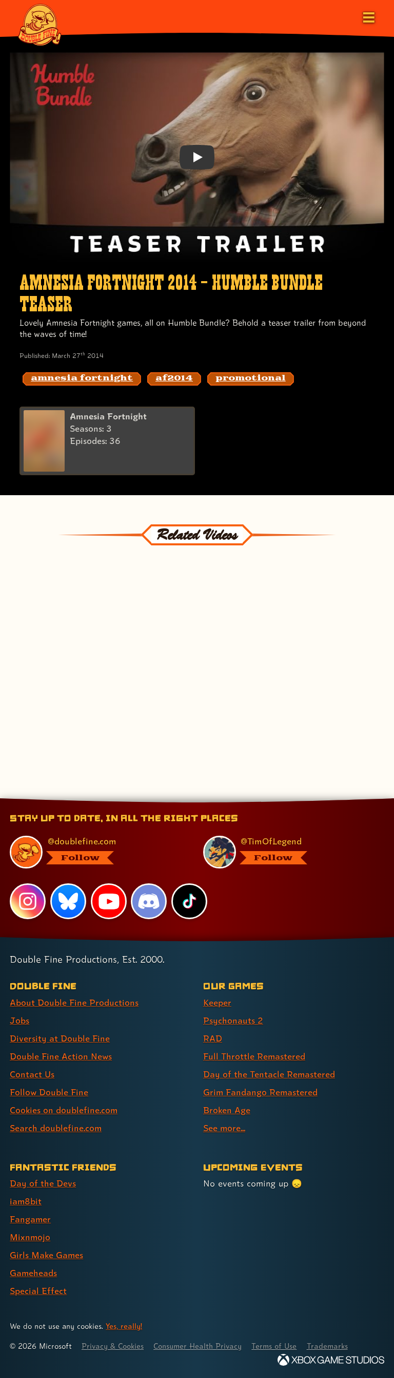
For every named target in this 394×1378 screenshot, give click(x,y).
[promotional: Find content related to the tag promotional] (250, 379)
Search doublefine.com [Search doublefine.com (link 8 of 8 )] (56, 1127)
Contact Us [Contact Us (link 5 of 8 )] (32, 1074)
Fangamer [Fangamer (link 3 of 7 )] (30, 1219)
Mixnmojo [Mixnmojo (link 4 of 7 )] (30, 1237)
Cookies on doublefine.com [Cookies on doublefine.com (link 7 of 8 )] (64, 1110)
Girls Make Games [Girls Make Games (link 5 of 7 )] (47, 1254)
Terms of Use (278, 1346)
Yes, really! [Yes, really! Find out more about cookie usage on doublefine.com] (124, 1326)
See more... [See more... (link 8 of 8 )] (224, 1127)
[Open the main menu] (367, 16)
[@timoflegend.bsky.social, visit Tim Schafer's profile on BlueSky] (287, 852)
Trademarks (331, 1346)
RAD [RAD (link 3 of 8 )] (212, 1038)
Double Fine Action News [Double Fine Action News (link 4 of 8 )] (61, 1056)
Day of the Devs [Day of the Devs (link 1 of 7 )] (43, 1183)
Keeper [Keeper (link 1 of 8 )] (217, 1002)
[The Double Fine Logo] (39, 24)
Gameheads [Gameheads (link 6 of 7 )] (33, 1272)
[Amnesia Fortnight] (107, 441)
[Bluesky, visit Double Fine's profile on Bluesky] (68, 901)
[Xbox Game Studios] (331, 1360)
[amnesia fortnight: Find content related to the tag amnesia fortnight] (82, 379)
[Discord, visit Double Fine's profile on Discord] (149, 901)
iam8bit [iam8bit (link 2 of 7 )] (26, 1201)
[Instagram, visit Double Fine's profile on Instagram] (28, 901)
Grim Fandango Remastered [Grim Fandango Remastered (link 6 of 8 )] (261, 1092)
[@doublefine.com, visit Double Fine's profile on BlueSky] (94, 852)
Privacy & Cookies (114, 1346)
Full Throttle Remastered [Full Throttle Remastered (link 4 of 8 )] (254, 1056)
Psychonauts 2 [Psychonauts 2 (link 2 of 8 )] (233, 1020)
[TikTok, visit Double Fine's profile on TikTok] (189, 901)
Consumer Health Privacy (200, 1346)
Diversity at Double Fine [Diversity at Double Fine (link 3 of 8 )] (60, 1038)
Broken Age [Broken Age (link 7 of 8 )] (227, 1110)
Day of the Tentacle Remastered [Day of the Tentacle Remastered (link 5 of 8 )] (269, 1074)
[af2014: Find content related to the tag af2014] (174, 379)
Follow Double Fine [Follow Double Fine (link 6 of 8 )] (49, 1092)
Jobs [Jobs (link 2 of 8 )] (19, 1020)
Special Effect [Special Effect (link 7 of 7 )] (38, 1290)
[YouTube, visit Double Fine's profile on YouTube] (109, 901)
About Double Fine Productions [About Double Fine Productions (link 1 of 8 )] (74, 1002)
